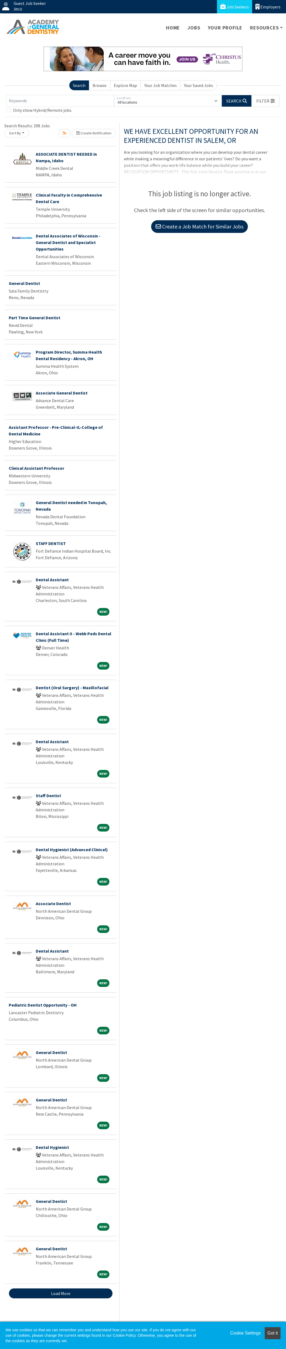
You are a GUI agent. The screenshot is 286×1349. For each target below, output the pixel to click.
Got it (272, 1333)
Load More (60, 1293)
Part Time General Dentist (34, 317)
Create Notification (93, 133)
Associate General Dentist (62, 393)
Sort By (15, 133)
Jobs (193, 28)
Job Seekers (234, 6)
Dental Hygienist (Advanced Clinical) (72, 849)
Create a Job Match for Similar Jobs (199, 226)
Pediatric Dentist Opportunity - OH (43, 1005)
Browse (99, 85)
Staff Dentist (48, 795)
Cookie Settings (245, 1333)
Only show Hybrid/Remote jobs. (42, 110)
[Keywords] (60, 101)
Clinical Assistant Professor (36, 468)
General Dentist (24, 283)
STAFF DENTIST (51, 543)
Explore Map (125, 85)
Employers (268, 6)
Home (173, 28)
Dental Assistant (52, 579)
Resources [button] (264, 28)
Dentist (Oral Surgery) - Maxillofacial (72, 687)
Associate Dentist (53, 903)
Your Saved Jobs (198, 85)
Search (79, 85)
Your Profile (225, 28)
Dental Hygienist (52, 1147)
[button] (265, 101)
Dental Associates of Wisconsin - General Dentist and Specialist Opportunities (68, 242)
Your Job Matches (160, 85)
